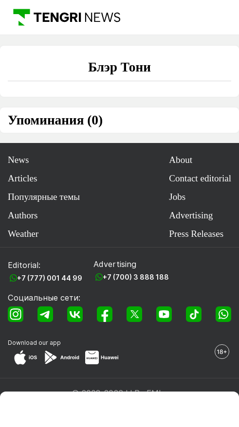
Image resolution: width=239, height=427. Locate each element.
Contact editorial (200, 178)
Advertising (191, 215)
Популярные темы (44, 197)
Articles (22, 178)
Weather (23, 234)
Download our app (34, 342)
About (180, 160)
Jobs (177, 197)
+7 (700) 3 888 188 (136, 277)
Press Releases (196, 234)
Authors (22, 215)
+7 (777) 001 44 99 (49, 278)
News (18, 160)
